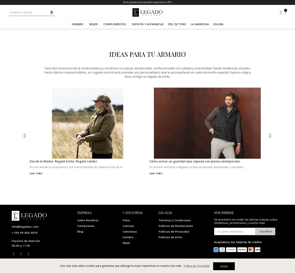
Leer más (37, 173)
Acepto (224, 266)
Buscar (52, 12)
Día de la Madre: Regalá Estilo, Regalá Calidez (65, 161)
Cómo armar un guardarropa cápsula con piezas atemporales (198, 161)
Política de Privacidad (196, 266)
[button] (25, 136)
